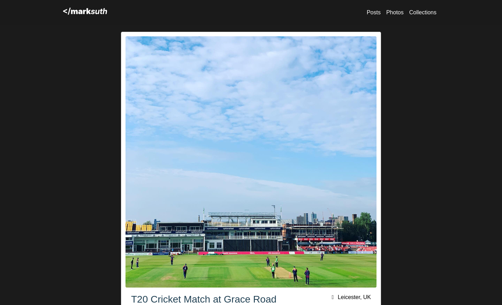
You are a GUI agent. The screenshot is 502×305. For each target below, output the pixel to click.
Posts (374, 12)
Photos (395, 12)
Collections (422, 12)
